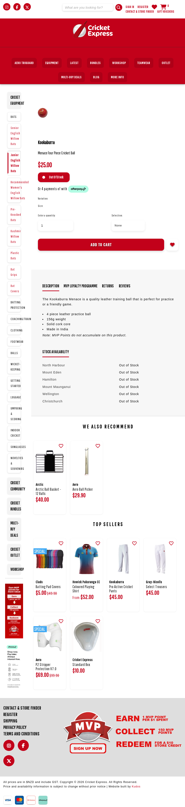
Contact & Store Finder (140, 11)
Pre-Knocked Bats (16, 214)
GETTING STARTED (16, 383)
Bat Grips (14, 271)
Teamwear (143, 63)
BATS (14, 117)
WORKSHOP (15, 569)
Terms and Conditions (21, 733)
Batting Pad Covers (48, 587)
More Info (117, 77)
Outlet (166, 63)
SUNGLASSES (16, 447)
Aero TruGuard (24, 63)
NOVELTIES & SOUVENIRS (16, 463)
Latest (74, 63)
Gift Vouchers (165, 11)
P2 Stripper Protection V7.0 (46, 666)
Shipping (10, 720)
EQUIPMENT (52, 63)
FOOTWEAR (16, 341)
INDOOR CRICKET (15, 432)
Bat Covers (15, 288)
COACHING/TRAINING (16, 319)
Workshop (119, 63)
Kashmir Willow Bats (16, 236)
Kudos (136, 786)
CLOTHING (16, 330)
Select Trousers (156, 587)
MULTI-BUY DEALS (71, 77)
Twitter (10, 763)
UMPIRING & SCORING (16, 413)
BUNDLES (95, 63)
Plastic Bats (15, 255)
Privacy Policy (14, 727)
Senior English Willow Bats (15, 136)
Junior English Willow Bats (15, 163)
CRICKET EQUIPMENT (15, 100)
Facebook (24, 748)
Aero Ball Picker (83, 489)
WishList (154, 7)
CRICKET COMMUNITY (15, 486)
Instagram (10, 748)
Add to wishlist (172, 245)
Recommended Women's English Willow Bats (16, 190)
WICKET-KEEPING (16, 366)
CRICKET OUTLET (15, 552)
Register (143, 7)
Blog (96, 77)
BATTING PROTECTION (16, 304)
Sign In (130, 7)
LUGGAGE (16, 397)
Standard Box (81, 664)
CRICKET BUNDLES (15, 506)
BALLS (14, 353)
